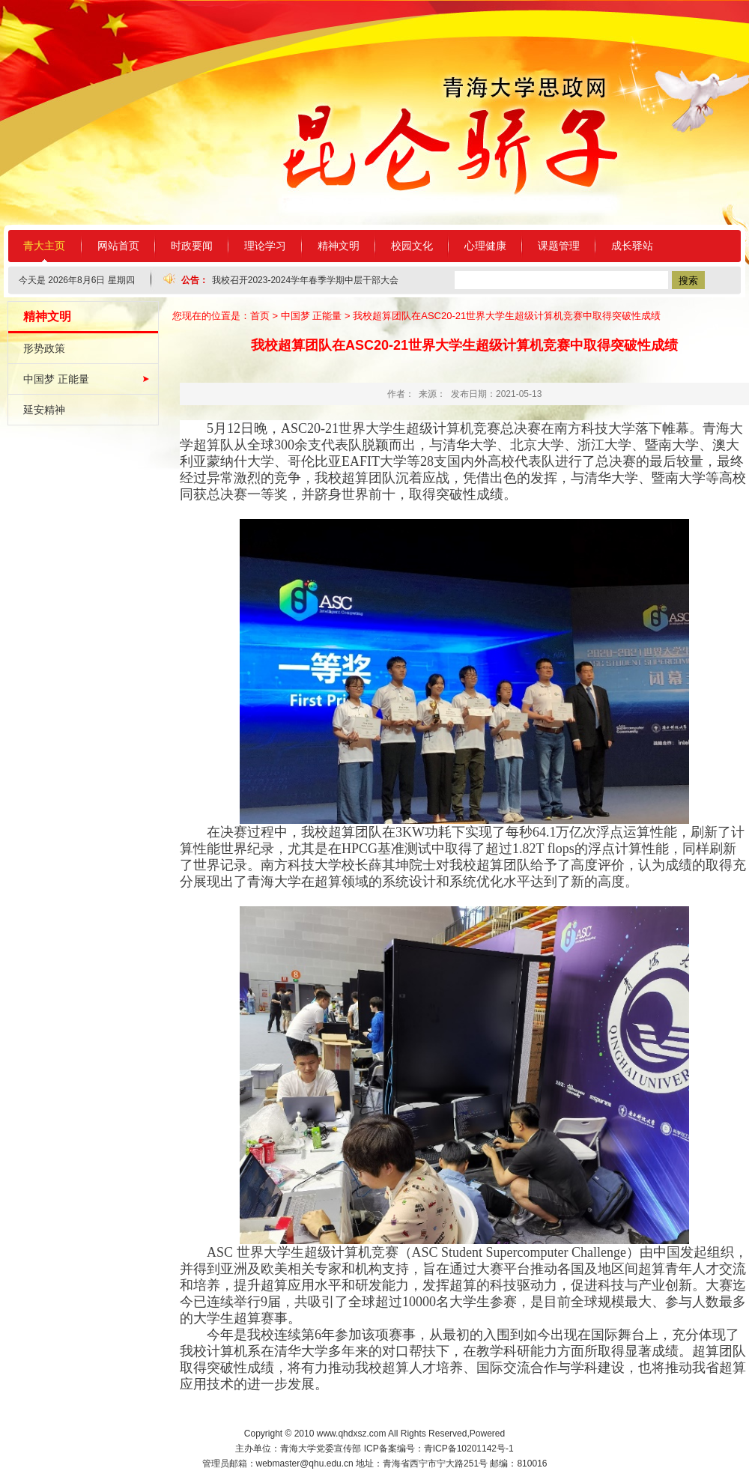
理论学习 (265, 246)
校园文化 (412, 246)
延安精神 (44, 410)
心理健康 (485, 246)
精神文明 (339, 246)
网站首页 (118, 246)
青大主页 (44, 246)
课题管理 (559, 246)
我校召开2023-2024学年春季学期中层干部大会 (305, 280)
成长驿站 (632, 246)
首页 (260, 315)
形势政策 (44, 348)
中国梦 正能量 (56, 379)
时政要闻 (192, 246)
